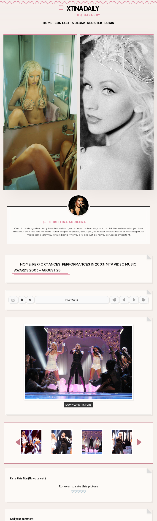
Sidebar (78, 23)
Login (109, 23)
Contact (62, 23)
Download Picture (78, 405)
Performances (46, 264)
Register (94, 23)
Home (47, 23)
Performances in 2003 (83, 264)
